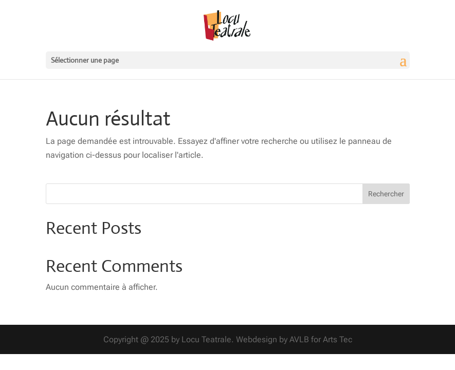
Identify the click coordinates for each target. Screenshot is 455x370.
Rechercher (386, 194)
